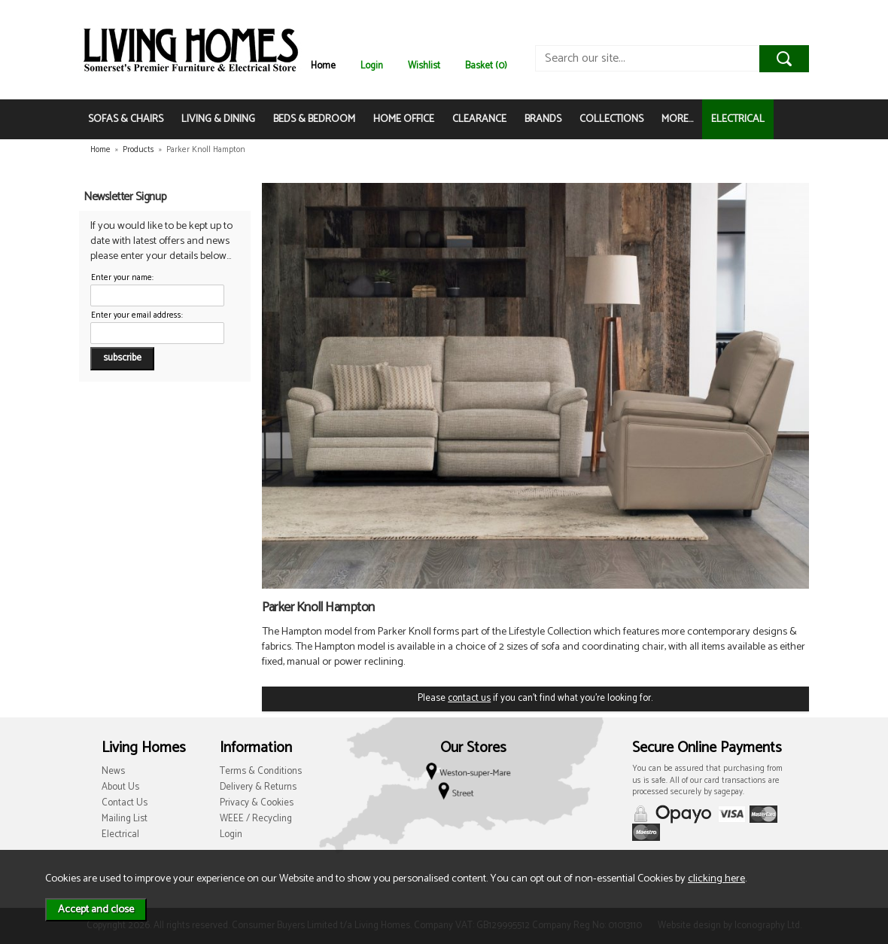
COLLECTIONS (611, 119)
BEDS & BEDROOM (314, 119)
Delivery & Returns (258, 787)
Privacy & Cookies (256, 803)
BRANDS (543, 119)
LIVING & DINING (218, 119)
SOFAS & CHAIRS (125, 119)
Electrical (120, 834)
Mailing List (124, 819)
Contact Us (124, 803)
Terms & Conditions (261, 771)
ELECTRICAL (738, 119)
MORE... (677, 119)
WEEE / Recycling (256, 819)
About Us (120, 787)
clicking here (716, 878)
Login (371, 66)
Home (323, 66)
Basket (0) (486, 66)
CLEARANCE (479, 119)
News (113, 771)
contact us (469, 698)
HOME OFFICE (403, 119)
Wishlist (424, 66)
